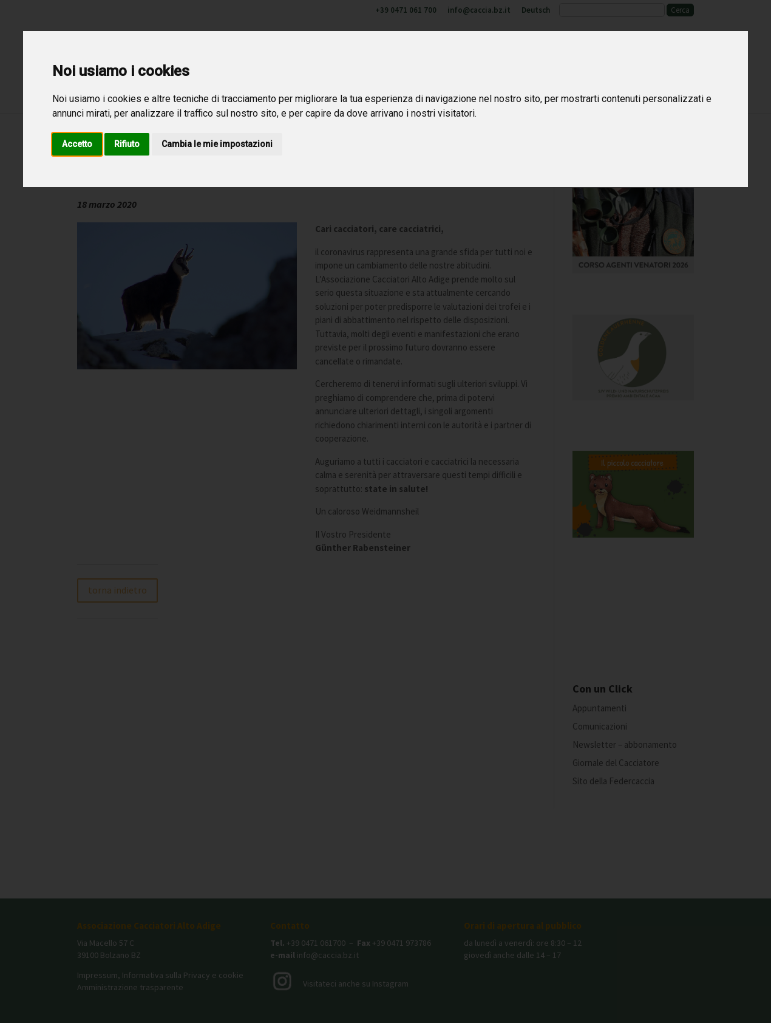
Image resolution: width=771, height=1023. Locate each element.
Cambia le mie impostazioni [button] (217, 144)
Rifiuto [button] (127, 144)
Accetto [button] (77, 144)
